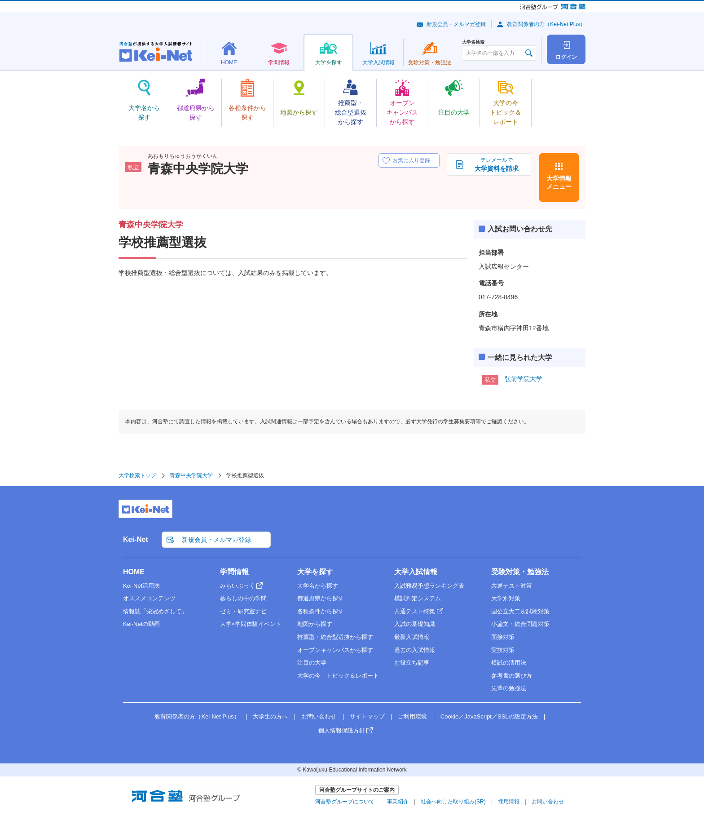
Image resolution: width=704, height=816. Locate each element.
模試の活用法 (508, 662)
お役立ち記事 (411, 662)
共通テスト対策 (511, 585)
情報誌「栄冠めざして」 (155, 611)
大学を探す (315, 572)
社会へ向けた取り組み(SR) (453, 801)
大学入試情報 (415, 572)
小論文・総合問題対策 (520, 624)
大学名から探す (317, 585)
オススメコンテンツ (149, 598)
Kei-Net (135, 539)
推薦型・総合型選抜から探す (335, 637)
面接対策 (503, 637)
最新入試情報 (411, 637)
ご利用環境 (412, 716)
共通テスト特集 (414, 611)
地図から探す (314, 624)
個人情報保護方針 (341, 730)
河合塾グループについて (344, 801)
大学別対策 (505, 598)
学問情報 (234, 572)
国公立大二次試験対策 (520, 611)
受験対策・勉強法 (520, 572)
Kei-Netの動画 (141, 624)
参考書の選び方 (511, 675)
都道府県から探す (320, 598)
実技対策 (503, 650)
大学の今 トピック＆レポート (338, 675)
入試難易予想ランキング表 (429, 585)
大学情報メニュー (559, 182)
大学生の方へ (270, 716)
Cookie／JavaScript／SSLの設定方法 (489, 716)
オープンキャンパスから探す (335, 650)
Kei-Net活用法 (141, 585)
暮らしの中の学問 (243, 598)
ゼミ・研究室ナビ (243, 611)
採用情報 (508, 801)
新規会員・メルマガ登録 (456, 24)
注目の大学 (311, 662)
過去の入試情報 (414, 650)
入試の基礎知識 (414, 624)
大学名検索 (473, 42)
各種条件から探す (320, 611)
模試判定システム (417, 598)
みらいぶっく (237, 585)
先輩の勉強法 (508, 688)
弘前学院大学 (523, 378)
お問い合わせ (318, 716)
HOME (134, 572)
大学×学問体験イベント (251, 624)
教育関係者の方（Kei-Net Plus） (546, 24)
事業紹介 (398, 801)
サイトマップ (367, 716)
